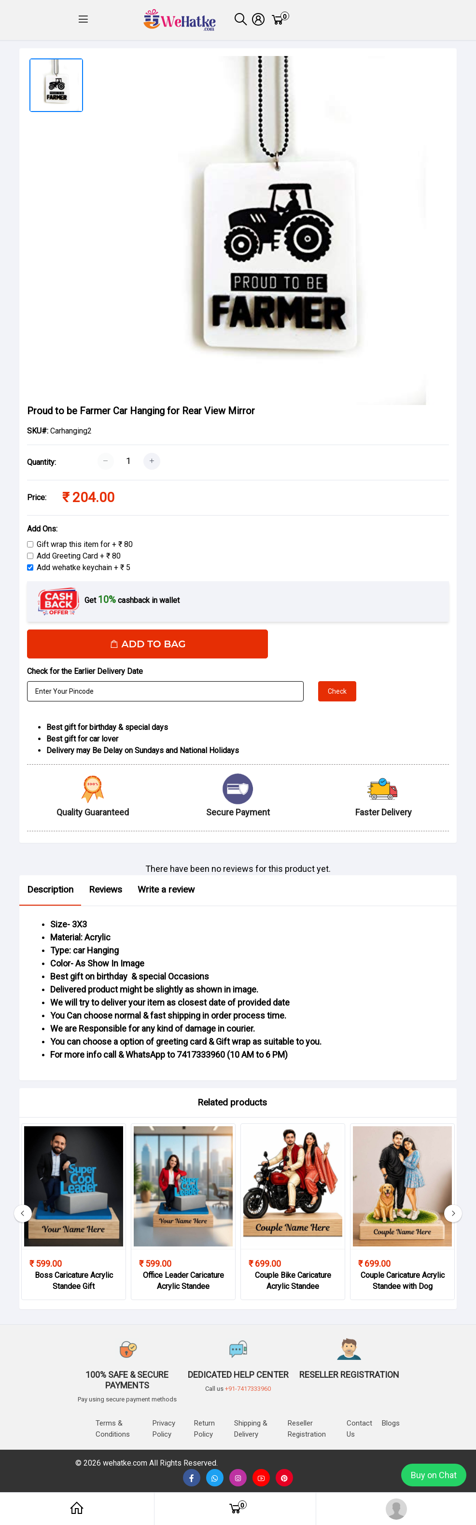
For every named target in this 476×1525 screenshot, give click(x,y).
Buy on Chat (434, 1475)
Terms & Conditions (113, 1429)
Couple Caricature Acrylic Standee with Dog (403, 1284)
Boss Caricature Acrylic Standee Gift (74, 1284)
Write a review (166, 892)
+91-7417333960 (248, 1388)
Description (50, 892)
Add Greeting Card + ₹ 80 (79, 559)
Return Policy (204, 1429)
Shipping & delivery (250, 1429)
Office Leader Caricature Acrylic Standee (183, 1284)
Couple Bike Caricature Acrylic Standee (293, 1284)
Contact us (359, 1429)
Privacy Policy (164, 1429)
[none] (261, 1478)
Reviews (105, 892)
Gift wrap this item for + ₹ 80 (85, 547)
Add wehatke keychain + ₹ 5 (83, 570)
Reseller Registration (307, 1429)
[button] (83, 22)
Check (337, 695)
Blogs (391, 1423)
